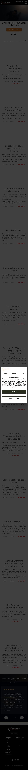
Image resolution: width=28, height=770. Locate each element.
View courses (14, 733)
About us (20, 740)
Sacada (18, 41)
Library (8, 742)
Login (20, 745)
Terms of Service (8, 754)
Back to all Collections (21, 1)
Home (8, 740)
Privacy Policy (8, 752)
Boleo (23, 41)
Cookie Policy (8, 751)
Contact (8, 749)
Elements (12, 41)
